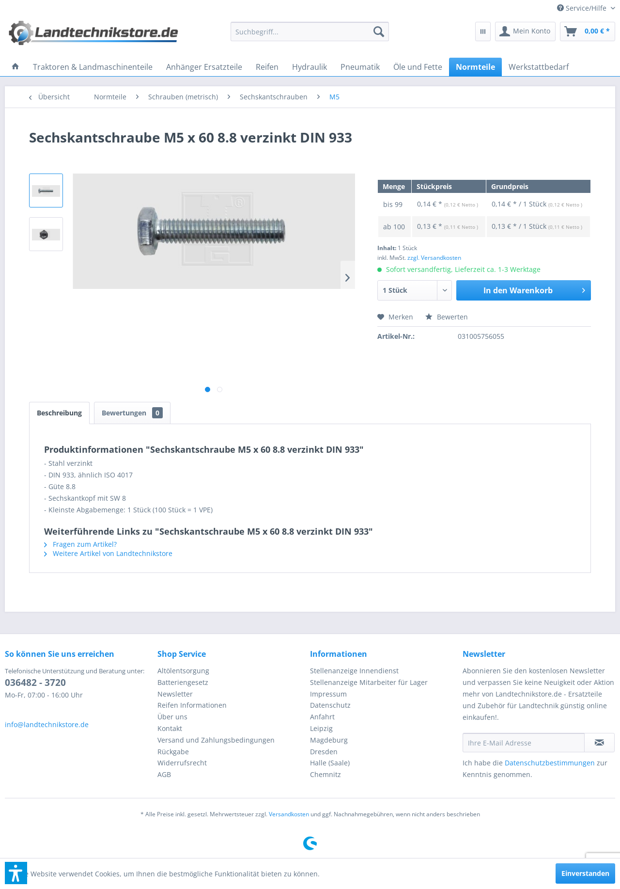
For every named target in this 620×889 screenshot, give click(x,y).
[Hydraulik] (309, 67)
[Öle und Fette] (418, 67)
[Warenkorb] (587, 31)
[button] (16, 873)
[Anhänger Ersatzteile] (204, 67)
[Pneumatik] (360, 67)
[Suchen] (379, 31)
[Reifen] (267, 67)
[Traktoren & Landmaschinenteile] (92, 67)
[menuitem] (582, 8)
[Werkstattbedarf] (538, 67)
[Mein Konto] (525, 31)
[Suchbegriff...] (310, 31)
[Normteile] (475, 67)
